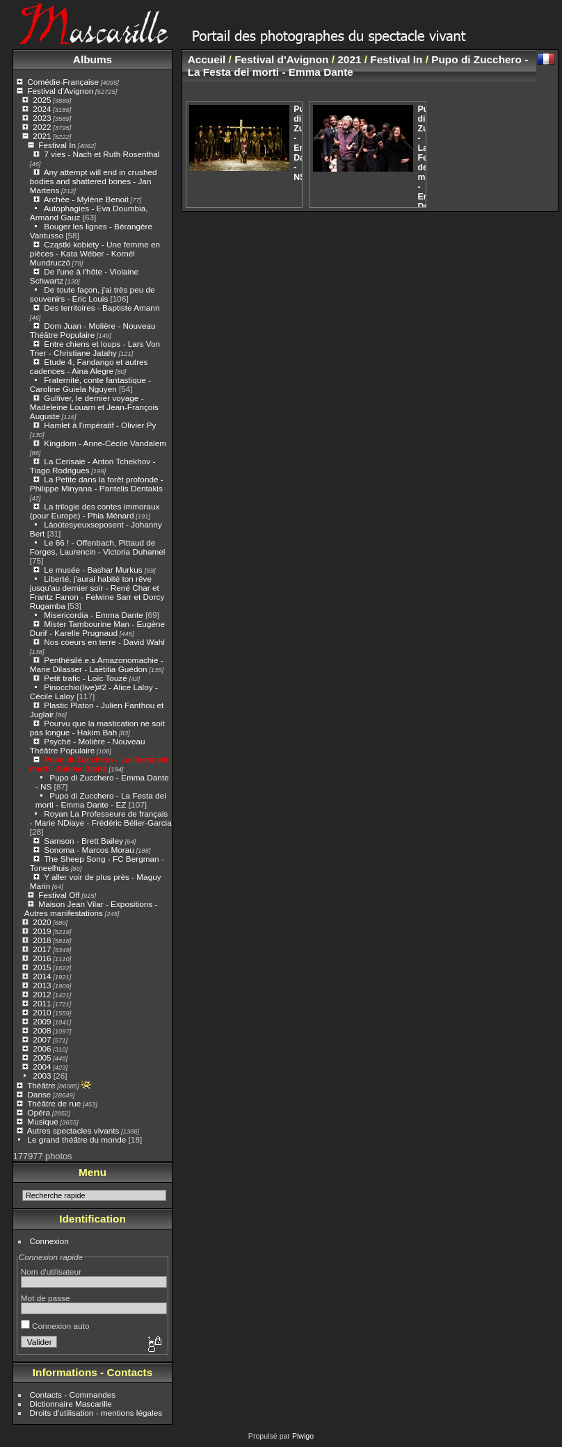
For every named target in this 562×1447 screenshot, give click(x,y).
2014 (42, 976)
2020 (42, 921)
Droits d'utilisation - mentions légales (96, 1412)
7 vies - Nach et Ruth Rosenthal (101, 153)
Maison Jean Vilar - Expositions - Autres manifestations (91, 908)
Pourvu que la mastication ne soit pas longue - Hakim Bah (97, 728)
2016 (42, 958)
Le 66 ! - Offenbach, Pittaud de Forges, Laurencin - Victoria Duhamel (98, 547)
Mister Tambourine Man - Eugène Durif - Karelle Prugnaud (97, 628)
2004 (42, 1066)
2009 (42, 1021)
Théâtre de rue (54, 1103)
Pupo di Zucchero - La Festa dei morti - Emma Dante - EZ (100, 800)
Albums (92, 59)
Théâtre (41, 1085)
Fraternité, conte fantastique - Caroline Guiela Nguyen (90, 384)
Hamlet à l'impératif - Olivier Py (100, 425)
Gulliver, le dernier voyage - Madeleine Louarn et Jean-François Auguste (94, 406)
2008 (42, 1030)
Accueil (207, 59)
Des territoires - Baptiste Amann (101, 307)
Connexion (49, 1240)
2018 (42, 940)
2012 (42, 994)
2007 (42, 1039)
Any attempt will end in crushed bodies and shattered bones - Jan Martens (93, 181)
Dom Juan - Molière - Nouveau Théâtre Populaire (93, 330)
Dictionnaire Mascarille (71, 1403)
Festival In (57, 144)
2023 (42, 117)
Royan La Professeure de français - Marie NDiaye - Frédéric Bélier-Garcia (101, 818)
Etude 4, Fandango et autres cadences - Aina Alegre (89, 366)
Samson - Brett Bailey (83, 840)
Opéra (38, 1112)
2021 (42, 135)
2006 (42, 1048)
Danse (39, 1094)
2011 (42, 1003)
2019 (42, 930)
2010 (42, 1012)
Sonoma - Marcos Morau (89, 849)
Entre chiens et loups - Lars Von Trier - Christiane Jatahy (95, 348)
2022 (42, 126)
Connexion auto (55, 1325)
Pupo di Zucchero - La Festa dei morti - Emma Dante (99, 764)
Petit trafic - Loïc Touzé (85, 677)
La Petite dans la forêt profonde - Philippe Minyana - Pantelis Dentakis (96, 484)
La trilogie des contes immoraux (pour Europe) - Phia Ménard (95, 511)
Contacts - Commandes (73, 1394)
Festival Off (58, 894)
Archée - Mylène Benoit (86, 199)
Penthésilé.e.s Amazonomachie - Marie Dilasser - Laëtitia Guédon (96, 664)
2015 (42, 967)
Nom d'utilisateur (51, 1271)
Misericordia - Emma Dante (93, 614)
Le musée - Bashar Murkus (94, 569)
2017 (42, 949)
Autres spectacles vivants (73, 1130)
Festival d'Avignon (60, 90)
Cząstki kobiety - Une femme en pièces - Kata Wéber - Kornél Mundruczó (95, 253)
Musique (42, 1121)
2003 (42, 1075)
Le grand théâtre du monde (76, 1139)
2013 (42, 985)
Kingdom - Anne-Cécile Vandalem (105, 443)
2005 (42, 1057)
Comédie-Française (63, 81)
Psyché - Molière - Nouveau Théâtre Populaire (87, 746)
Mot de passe (45, 1297)
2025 (42, 99)
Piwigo (303, 1436)
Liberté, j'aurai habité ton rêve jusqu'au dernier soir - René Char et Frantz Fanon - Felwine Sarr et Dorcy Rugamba (97, 592)
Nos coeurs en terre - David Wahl (104, 641)
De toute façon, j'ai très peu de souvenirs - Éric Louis (92, 294)
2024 (42, 108)
